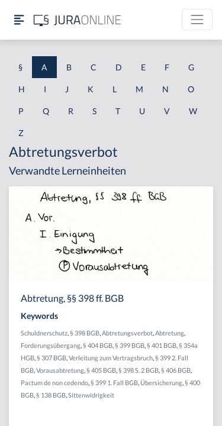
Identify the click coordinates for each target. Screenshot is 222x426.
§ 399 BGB (129, 345)
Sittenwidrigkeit (91, 395)
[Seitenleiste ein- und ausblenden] (18, 20)
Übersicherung (161, 382)
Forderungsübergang (51, 345)
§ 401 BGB (161, 345)
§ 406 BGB (176, 370)
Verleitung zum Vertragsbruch (111, 358)
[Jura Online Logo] (77, 20)
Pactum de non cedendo (54, 382)
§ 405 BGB (101, 370)
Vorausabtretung (60, 370)
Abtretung (169, 333)
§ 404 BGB (97, 345)
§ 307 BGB (51, 358)
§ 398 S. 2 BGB (138, 370)
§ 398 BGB (84, 333)
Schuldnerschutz (44, 333)
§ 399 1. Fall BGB (114, 382)
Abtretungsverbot (127, 333)
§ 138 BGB (51, 395)
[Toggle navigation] (197, 19)
